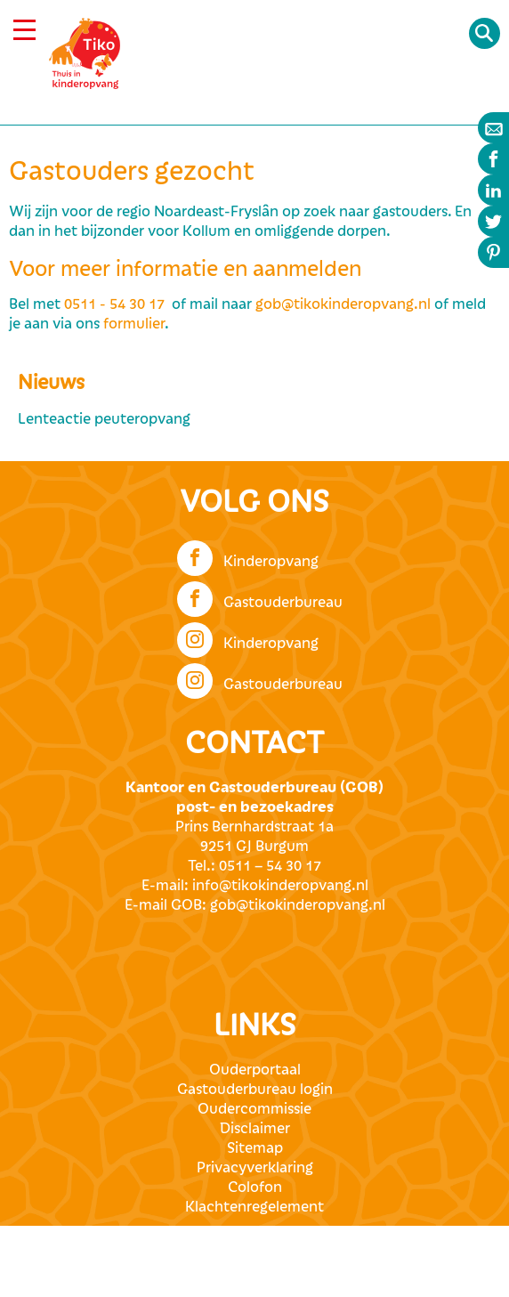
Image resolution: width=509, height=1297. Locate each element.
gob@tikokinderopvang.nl (343, 304)
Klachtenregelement (254, 1207)
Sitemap (255, 1148)
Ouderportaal (255, 1070)
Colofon (255, 1187)
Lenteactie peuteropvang (104, 419)
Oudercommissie (254, 1109)
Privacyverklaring (255, 1168)
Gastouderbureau (260, 597)
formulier (134, 324)
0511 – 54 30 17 (270, 866)
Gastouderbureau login (255, 1090)
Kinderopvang (248, 556)
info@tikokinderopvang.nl (280, 886)
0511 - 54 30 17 (114, 304)
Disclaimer (255, 1129)
